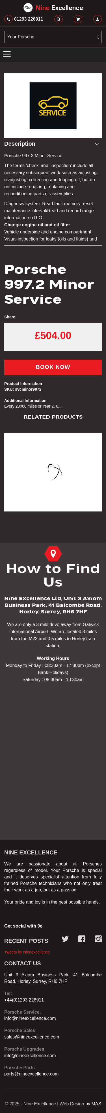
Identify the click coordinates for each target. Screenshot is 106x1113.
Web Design (72, 1103)
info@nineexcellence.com (30, 1018)
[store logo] (53, 7)
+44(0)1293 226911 (24, 1000)
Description (19, 144)
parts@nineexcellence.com (31, 1074)
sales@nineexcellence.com (31, 1037)
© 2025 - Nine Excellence (30, 1103)
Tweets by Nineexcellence (27, 952)
